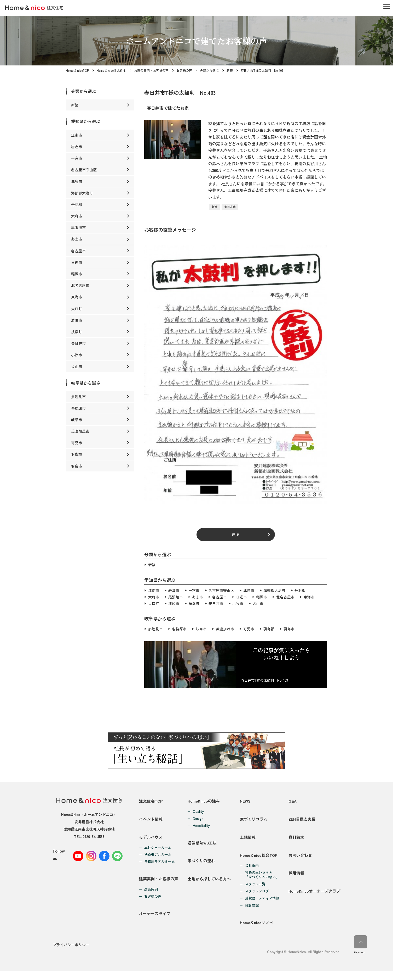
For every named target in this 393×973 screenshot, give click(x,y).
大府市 (153, 596)
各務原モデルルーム (159, 862)
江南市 (153, 590)
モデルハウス (151, 838)
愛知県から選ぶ (85, 121)
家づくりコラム (253, 819)
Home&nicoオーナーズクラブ (314, 894)
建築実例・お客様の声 (158, 880)
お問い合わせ (300, 856)
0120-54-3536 (93, 835)
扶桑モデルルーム (157, 855)
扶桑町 (193, 602)
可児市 (248, 628)
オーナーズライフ (154, 916)
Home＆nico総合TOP (259, 856)
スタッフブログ (257, 893)
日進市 (241, 596)
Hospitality (201, 825)
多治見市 (155, 628)
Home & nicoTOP (77, 70)
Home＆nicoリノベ (256, 925)
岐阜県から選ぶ (85, 383)
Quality (198, 811)
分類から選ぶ (209, 70)
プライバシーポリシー (71, 947)
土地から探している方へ (209, 880)
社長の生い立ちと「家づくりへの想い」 (262, 876)
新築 (230, 70)
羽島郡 (268, 628)
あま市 (197, 596)
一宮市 (193, 590)
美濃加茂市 (225, 628)
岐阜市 (201, 628)
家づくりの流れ (201, 861)
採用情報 (296, 875)
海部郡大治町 (274, 590)
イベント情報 (151, 819)
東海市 (309, 596)
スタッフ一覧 (255, 886)
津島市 (248, 590)
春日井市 (230, 206)
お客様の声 (184, 70)
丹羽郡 (299, 590)
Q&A (292, 800)
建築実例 (151, 891)
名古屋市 (219, 596)
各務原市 (179, 628)
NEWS (245, 800)
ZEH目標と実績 (301, 819)
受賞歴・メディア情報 (262, 900)
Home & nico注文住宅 (111, 70)
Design (198, 818)
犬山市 (257, 602)
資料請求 (296, 838)
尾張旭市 (175, 596)
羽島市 (289, 628)
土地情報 (248, 838)
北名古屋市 (285, 596)
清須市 (173, 602)
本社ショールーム (157, 848)
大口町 (153, 602)
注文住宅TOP (151, 800)
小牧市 (237, 602)
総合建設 (252, 907)
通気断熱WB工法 (202, 843)
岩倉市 (173, 590)
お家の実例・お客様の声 (151, 70)
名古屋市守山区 (221, 590)
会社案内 (252, 867)
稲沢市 (261, 596)
